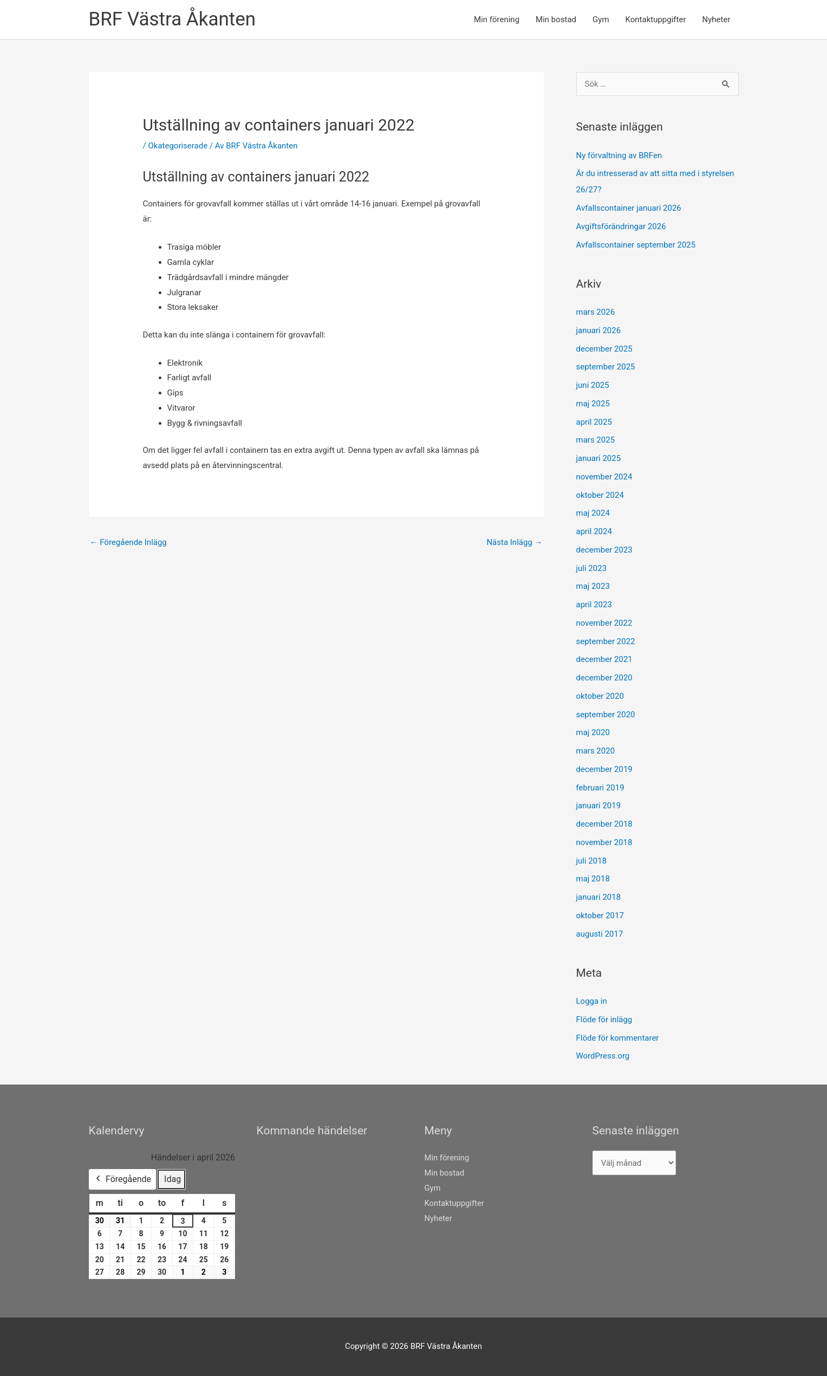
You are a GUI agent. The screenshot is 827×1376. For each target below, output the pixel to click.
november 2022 (604, 623)
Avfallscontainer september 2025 (636, 245)
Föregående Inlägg (128, 542)
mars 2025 (595, 440)
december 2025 (604, 349)
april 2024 (594, 531)
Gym (600, 19)
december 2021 (604, 659)
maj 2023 (593, 586)
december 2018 (604, 824)
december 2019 (604, 769)
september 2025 (605, 367)
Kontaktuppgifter (656, 19)
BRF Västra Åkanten (172, 19)
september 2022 (605, 641)
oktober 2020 (600, 696)
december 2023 (604, 550)
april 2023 (594, 604)
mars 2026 (595, 312)
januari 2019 (598, 805)
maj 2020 (593, 732)
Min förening (496, 19)
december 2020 (604, 678)
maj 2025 (593, 403)
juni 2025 (592, 385)
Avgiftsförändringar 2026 (621, 226)
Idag (172, 1179)
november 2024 (604, 477)
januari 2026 (598, 330)
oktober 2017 (600, 915)
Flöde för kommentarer (617, 1038)
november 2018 (604, 842)
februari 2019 (600, 788)
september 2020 (605, 714)
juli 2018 (591, 861)
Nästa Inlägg (514, 542)
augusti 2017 (599, 934)
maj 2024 (593, 513)
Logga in (591, 1001)
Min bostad (556, 19)
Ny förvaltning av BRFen (619, 155)
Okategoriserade (177, 146)
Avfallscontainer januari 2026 (628, 208)
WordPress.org (603, 1056)
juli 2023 (591, 568)
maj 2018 (593, 879)
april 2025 (594, 422)
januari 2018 (598, 897)
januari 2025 (598, 458)
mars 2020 (595, 751)
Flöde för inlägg (604, 1019)
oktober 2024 (600, 495)
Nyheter (716, 19)
